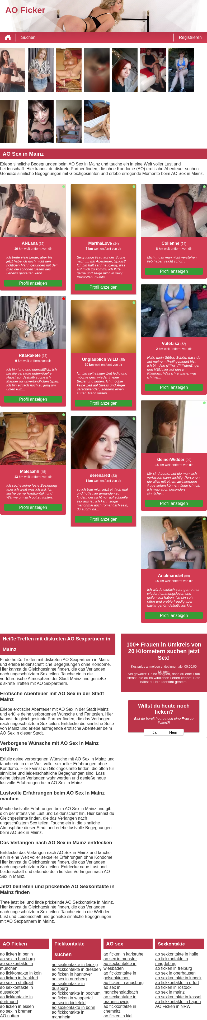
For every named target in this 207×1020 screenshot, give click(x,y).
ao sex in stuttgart (16, 982)
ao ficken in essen (17, 1006)
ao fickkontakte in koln (20, 973)
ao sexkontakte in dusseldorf (16, 989)
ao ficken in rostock (173, 987)
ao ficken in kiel (117, 1016)
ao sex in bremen (16, 1011)
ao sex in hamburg (17, 959)
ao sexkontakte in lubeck (178, 978)
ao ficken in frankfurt (19, 978)
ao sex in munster (120, 959)
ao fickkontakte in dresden (76, 969)
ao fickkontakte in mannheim (68, 1014)
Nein (173, 732)
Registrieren (190, 37)
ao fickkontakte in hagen (178, 1001)
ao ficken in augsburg (123, 982)
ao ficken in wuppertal (72, 998)
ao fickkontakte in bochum (76, 993)
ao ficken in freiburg (173, 968)
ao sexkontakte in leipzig (75, 964)
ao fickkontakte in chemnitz (119, 1008)
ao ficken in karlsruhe (123, 954)
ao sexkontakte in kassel (178, 997)
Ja (155, 732)
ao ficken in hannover (72, 974)
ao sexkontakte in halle (176, 954)
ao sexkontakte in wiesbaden (120, 966)
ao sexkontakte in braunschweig (120, 999)
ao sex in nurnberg (69, 979)
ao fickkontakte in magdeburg (171, 961)
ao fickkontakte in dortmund (16, 999)
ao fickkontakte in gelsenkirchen (119, 975)
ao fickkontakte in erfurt (177, 982)
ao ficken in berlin (16, 954)
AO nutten (9, 1016)
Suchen (28, 37)
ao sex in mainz (170, 992)
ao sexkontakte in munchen (16, 966)
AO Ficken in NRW (173, 1006)
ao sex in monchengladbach (120, 989)
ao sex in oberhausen (175, 973)
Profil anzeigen (33, 283)
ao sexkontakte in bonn (73, 1007)
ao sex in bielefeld (69, 1002)
